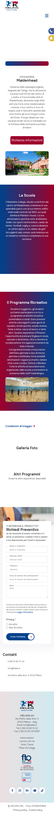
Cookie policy (35, 810)
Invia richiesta (17, 636)
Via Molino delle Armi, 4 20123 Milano (25, 675)
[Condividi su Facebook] (51, 31)
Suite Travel (27, 744)
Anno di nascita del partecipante (24, 575)
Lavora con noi (27, 741)
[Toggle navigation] (47, 16)
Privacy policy (20, 810)
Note (12, 585)
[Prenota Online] (51, 38)
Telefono (14, 566)
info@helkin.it (14, 668)
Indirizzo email (16, 556)
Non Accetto (15, 627)
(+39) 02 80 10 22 (16, 661)
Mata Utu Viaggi (27, 747)
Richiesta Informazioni (27, 140)
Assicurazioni (27, 737)
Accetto (15, 624)
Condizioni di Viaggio (19, 426)
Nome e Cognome (18, 546)
